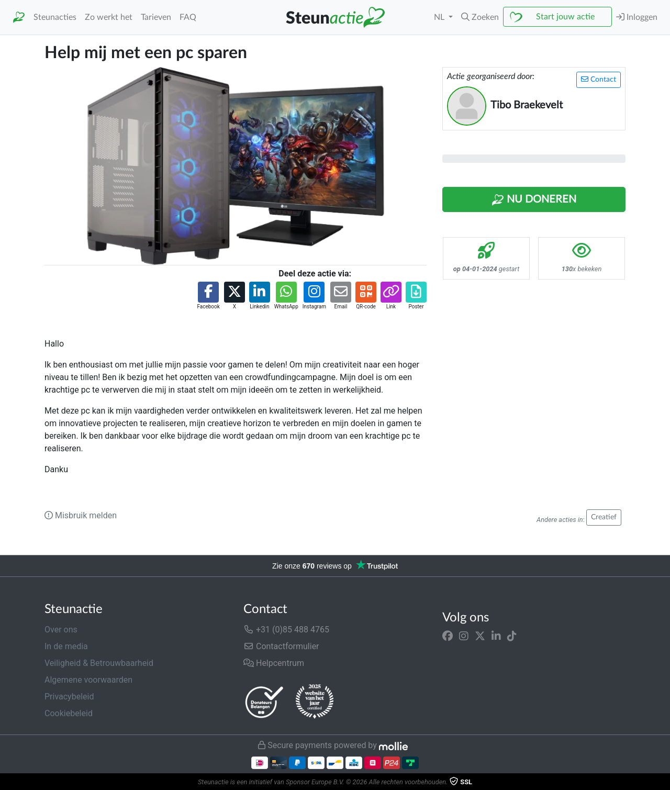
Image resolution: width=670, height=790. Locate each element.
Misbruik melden (80, 515)
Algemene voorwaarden (88, 680)
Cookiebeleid (68, 713)
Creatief (604, 517)
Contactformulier (281, 646)
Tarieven (156, 17)
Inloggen (636, 17)
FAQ (188, 17)
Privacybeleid (69, 697)
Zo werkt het (108, 17)
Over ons (60, 630)
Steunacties (55, 17)
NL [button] (440, 17)
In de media (66, 646)
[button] (480, 17)
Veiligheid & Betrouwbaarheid (98, 663)
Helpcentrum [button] (273, 663)
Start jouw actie (565, 17)
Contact (598, 79)
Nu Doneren (534, 200)
